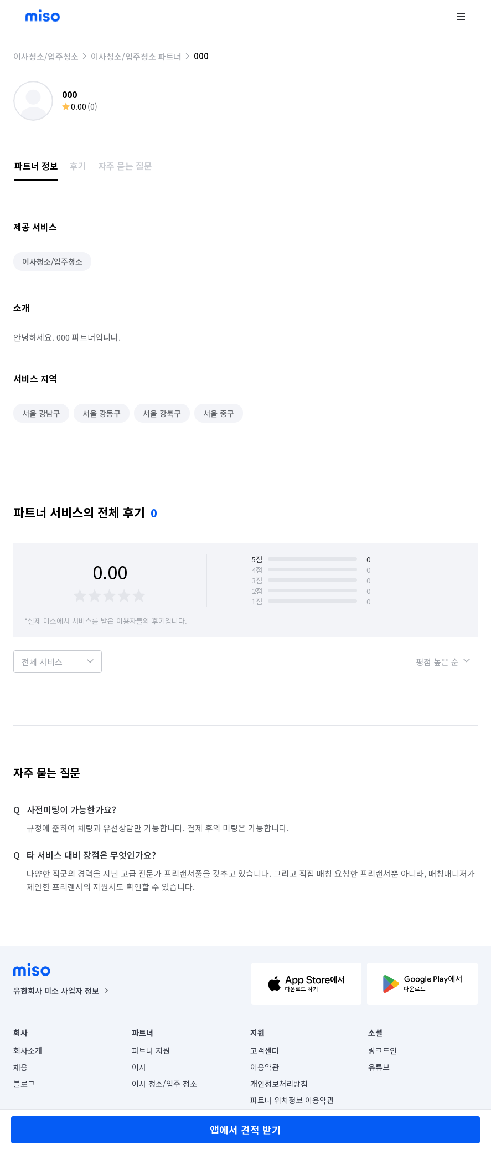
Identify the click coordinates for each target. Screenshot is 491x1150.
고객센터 (264, 1050)
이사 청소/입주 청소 (164, 1083)
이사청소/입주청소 (46, 56)
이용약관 (264, 1066)
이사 (139, 1066)
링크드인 (382, 1050)
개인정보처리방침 (279, 1083)
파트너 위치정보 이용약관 (292, 1100)
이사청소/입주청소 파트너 (136, 56)
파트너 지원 (151, 1050)
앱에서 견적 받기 (245, 1129)
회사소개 (27, 1050)
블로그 (24, 1083)
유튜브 (379, 1066)
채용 (20, 1066)
